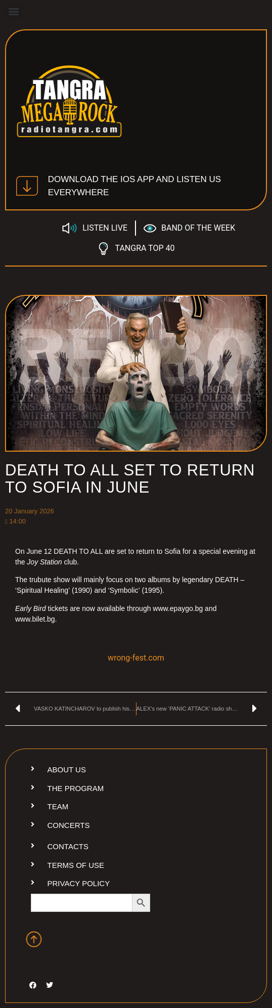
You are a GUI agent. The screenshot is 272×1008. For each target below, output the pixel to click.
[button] (13, 11)
